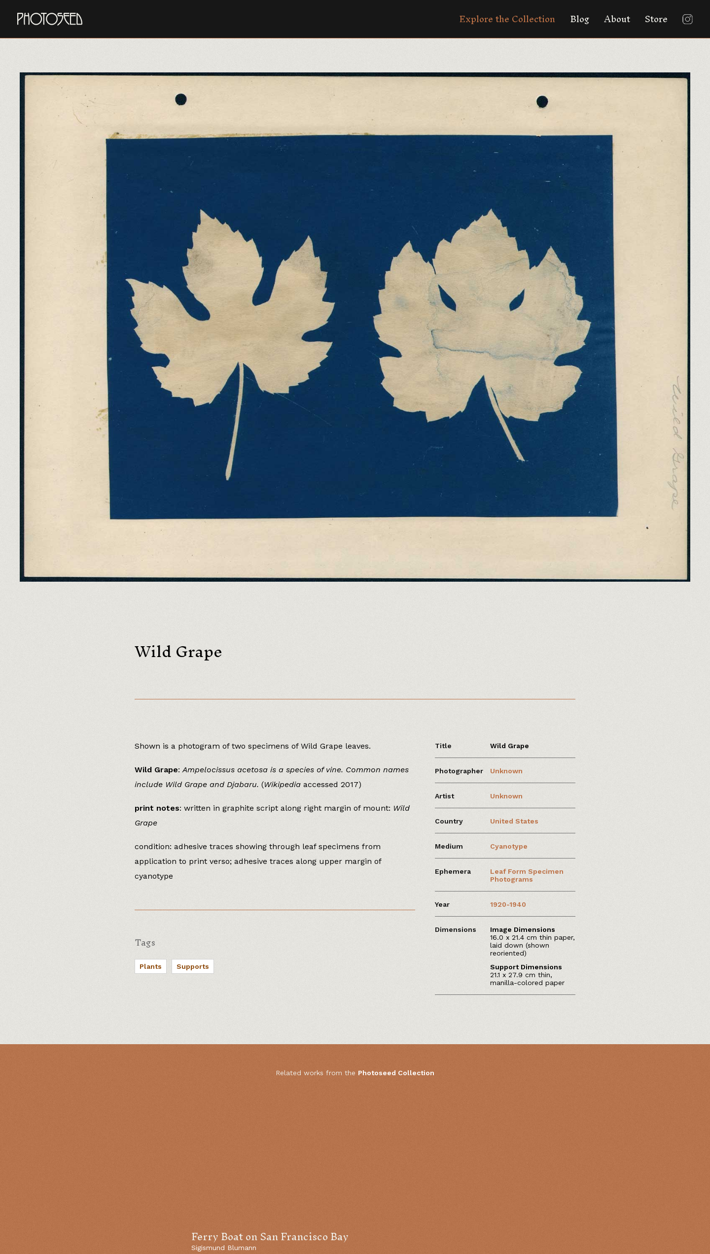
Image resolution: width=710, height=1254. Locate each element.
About (617, 19)
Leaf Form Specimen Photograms (527, 875)
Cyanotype (509, 846)
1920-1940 (508, 904)
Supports (193, 966)
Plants (151, 966)
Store (656, 19)
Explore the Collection (507, 19)
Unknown (506, 771)
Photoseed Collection (396, 1073)
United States (514, 821)
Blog (579, 19)
